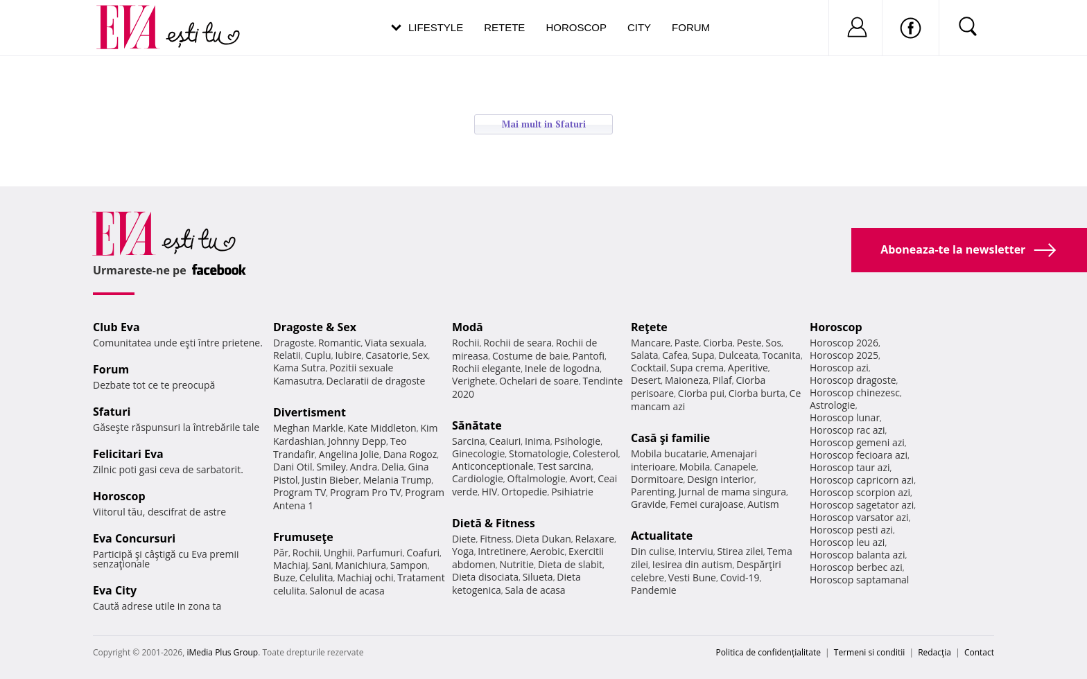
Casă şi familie (670, 438)
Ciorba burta (757, 393)
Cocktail (648, 367)
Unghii (338, 552)
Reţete (649, 327)
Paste (687, 342)
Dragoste (293, 342)
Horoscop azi (839, 367)
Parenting (653, 491)
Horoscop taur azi (849, 467)
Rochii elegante (486, 368)
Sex (420, 355)
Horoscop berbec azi (856, 567)
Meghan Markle (308, 427)
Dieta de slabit (570, 564)
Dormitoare (657, 479)
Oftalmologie (536, 478)
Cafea (675, 355)
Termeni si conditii (869, 652)
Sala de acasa (535, 590)
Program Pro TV (365, 492)
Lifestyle (435, 27)
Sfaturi (111, 411)
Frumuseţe (303, 537)
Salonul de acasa (347, 590)
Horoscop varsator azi (859, 517)
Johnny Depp (357, 441)
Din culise (653, 551)
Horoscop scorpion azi (860, 492)
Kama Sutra (299, 367)
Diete (464, 538)
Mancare (650, 342)
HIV (490, 491)
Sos (773, 342)
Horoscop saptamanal (859, 579)
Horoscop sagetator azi (862, 504)
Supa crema (697, 367)
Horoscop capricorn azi (862, 479)
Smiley (331, 466)
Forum (691, 27)
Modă (467, 327)
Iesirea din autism (692, 564)
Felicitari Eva (128, 453)
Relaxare (595, 538)
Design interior (720, 479)
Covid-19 (740, 577)
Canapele (735, 466)
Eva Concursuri (134, 538)
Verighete (473, 380)
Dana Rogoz (410, 454)
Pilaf (722, 380)
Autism (763, 504)
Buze (284, 577)
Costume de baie (530, 355)
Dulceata (738, 355)
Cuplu (318, 355)
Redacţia (934, 652)
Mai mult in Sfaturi (544, 124)
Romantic (339, 342)
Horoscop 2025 (844, 355)
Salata (645, 355)
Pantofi (589, 355)
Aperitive (748, 367)
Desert (646, 380)
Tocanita (781, 355)
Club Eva (116, 327)
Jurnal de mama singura (732, 491)
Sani (321, 565)
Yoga (463, 551)
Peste (749, 342)
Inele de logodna (562, 368)
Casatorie (386, 355)
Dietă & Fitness (493, 523)
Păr (280, 552)
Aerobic (547, 551)
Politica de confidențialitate (768, 652)
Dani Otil (293, 466)
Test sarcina (564, 466)
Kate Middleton (382, 427)
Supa (703, 355)
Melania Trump (397, 479)
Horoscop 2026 (844, 342)
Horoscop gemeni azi (857, 442)
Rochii (306, 552)
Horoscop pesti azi (851, 529)
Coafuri (423, 552)
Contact (979, 652)
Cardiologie (477, 478)
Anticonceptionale (493, 466)
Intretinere (502, 551)
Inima (537, 441)
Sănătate (477, 425)
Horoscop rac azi (847, 429)
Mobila (694, 466)
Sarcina (468, 441)
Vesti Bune (692, 577)
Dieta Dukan (543, 538)
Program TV (299, 492)
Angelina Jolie (349, 454)
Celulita (316, 577)
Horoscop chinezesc (855, 392)
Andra (364, 466)
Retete (504, 27)
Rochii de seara (517, 342)
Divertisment (309, 412)
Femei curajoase (706, 504)
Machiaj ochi (365, 577)
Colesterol (595, 453)
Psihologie (578, 441)
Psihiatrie (572, 491)
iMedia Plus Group (222, 652)
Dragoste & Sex (314, 327)
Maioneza (686, 380)
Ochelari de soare (539, 380)
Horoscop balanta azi (857, 554)
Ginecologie (478, 453)
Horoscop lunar (845, 417)
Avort (581, 478)
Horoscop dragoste (853, 380)
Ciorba (718, 342)
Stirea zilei (740, 551)
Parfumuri (380, 552)
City (639, 27)
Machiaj (290, 565)
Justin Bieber (330, 479)
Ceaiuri (505, 441)
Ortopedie (524, 491)
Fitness (496, 538)
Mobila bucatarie (669, 453)
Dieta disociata (485, 576)
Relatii (287, 355)
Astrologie (832, 405)
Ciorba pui (701, 393)
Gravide (648, 504)
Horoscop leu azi (847, 542)
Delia (392, 466)
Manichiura (361, 565)
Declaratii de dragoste (376, 380)
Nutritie (516, 564)
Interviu (696, 551)
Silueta (538, 576)
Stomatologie (538, 453)
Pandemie (654, 590)
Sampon (409, 565)
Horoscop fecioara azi (858, 454)
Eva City (115, 590)
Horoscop (576, 27)
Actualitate (662, 535)
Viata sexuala (394, 342)
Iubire (348, 355)
